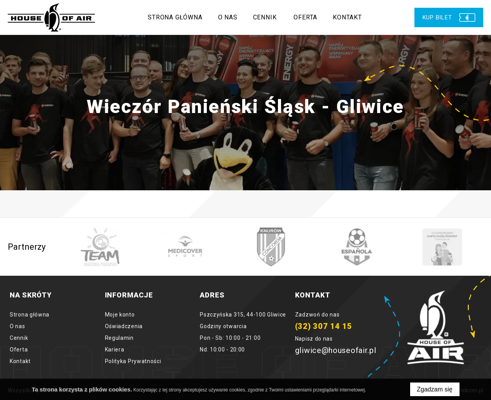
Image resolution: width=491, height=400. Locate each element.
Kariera (114, 349)
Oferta (306, 17)
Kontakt (347, 17)
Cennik (265, 17)
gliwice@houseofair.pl (335, 350)
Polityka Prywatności (133, 361)
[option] (100, 247)
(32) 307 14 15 (323, 326)
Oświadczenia (124, 326)
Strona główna (175, 17)
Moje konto (120, 314)
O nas (228, 17)
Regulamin (119, 338)
